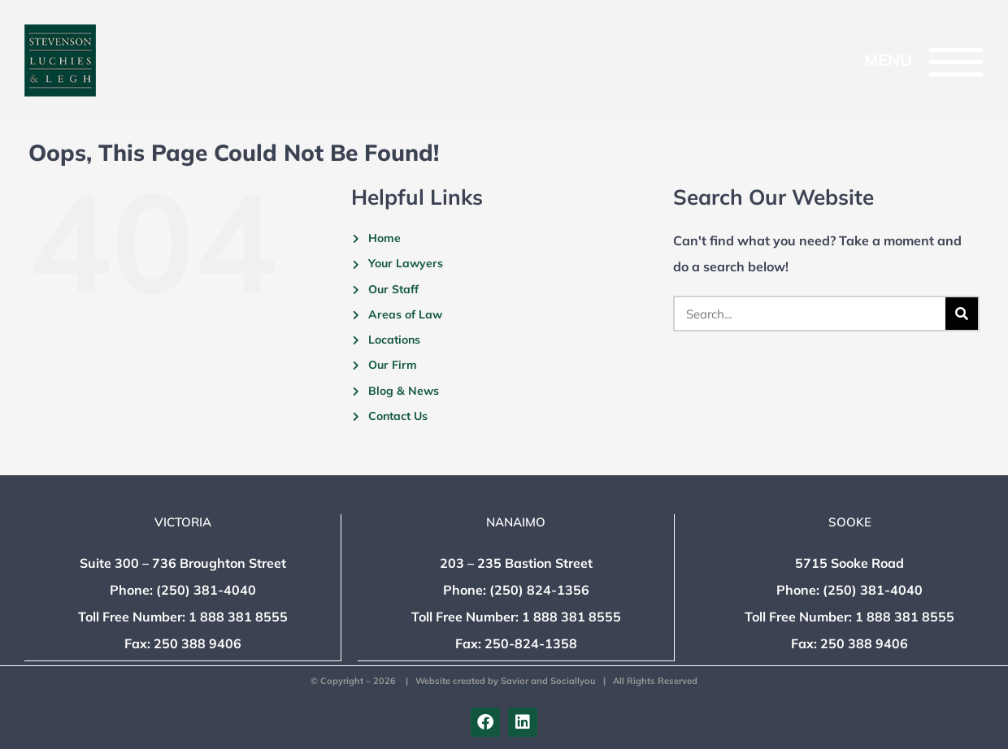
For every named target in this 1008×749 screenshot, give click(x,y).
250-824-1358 (530, 644)
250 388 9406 (197, 644)
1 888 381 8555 (238, 617)
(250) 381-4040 (206, 590)
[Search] (961, 313)
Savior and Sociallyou (548, 680)
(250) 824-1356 (539, 590)
